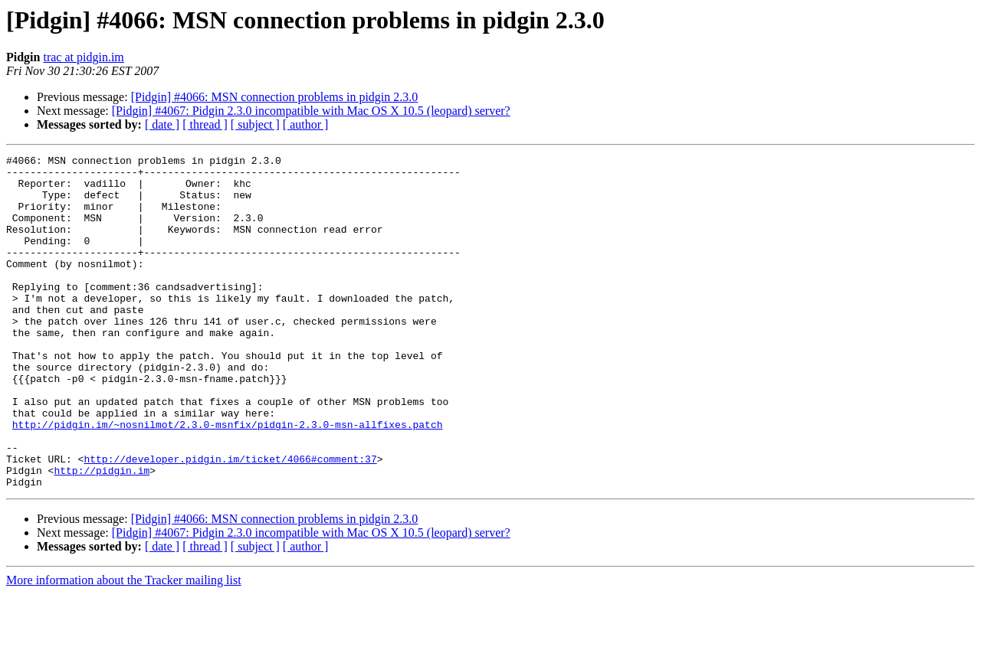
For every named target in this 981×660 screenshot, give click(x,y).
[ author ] (306, 124)
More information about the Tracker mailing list (123, 646)
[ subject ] (255, 124)
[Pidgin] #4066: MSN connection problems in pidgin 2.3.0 (274, 96)
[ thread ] (205, 124)
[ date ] (162, 124)
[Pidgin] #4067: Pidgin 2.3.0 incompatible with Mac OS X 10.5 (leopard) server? (311, 110)
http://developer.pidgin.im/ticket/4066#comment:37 (230, 521)
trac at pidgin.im (83, 57)
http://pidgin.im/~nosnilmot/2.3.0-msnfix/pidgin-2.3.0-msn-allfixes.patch (227, 479)
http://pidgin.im (101, 534)
